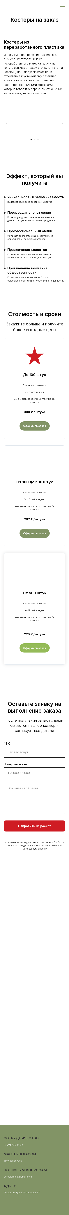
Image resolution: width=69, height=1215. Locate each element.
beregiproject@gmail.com (18, 1176)
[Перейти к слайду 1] (31, 139)
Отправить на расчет (34, 826)
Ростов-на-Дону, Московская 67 (22, 1192)
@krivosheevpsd (13, 1160)
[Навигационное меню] (62, 6)
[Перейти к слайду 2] (34, 139)
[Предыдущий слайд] (7, 123)
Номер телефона (15, 764)
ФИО (7, 743)
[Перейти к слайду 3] (38, 139)
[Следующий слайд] (62, 123)
